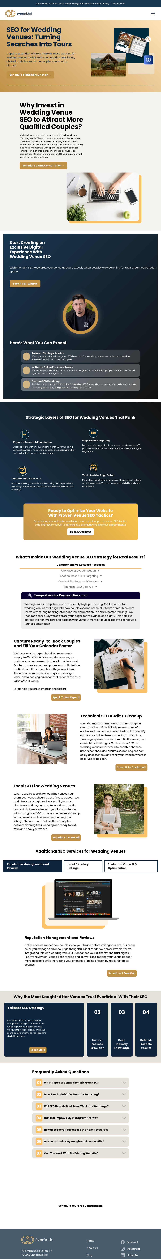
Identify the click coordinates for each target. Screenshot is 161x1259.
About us (92, 1248)
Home (90, 1241)
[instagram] (130, 1248)
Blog (89, 1255)
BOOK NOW (119, 3)
